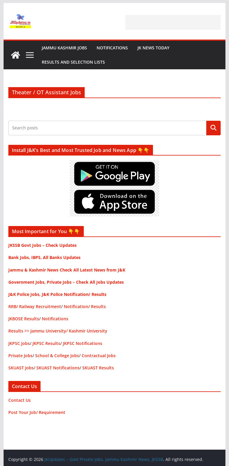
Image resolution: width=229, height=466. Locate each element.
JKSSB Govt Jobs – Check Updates (42, 245)
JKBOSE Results (23, 318)
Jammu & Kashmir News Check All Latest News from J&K (66, 270)
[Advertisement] (173, 22)
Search (213, 128)
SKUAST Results (98, 368)
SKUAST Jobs (21, 368)
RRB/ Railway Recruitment (34, 306)
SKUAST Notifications (58, 368)
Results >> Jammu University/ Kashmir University (57, 331)
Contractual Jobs (99, 355)
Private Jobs (20, 355)
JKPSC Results (46, 343)
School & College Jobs (57, 355)
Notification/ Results (85, 306)
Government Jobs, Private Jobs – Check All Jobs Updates (66, 282)
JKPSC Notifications (82, 343)
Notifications (112, 48)
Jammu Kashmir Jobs (64, 48)
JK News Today (153, 48)
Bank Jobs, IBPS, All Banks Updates (44, 257)
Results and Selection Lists (73, 62)
